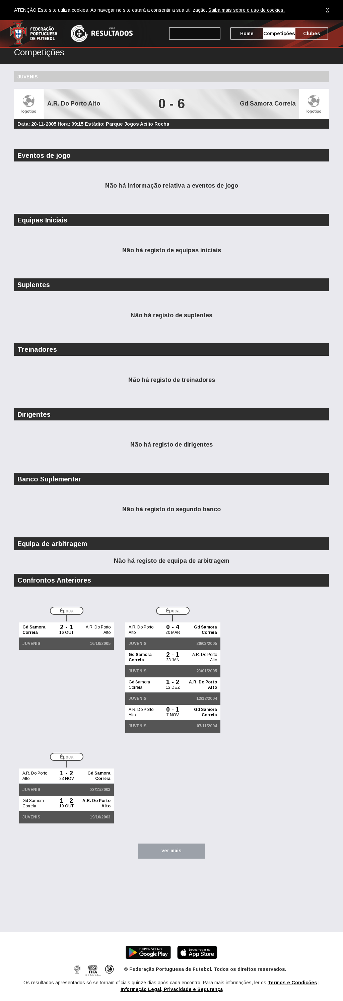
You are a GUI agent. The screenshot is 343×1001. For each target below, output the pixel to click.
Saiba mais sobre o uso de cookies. (246, 10)
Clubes (311, 33)
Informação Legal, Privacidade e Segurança (172, 989)
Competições (279, 33)
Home (247, 33)
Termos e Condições (292, 982)
